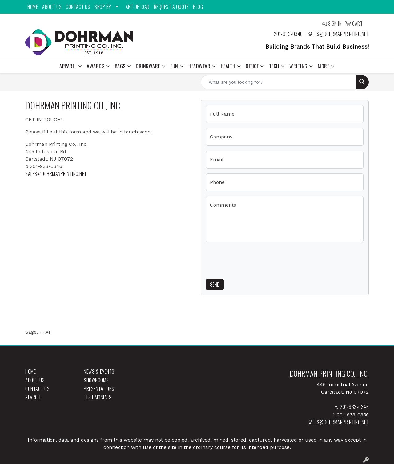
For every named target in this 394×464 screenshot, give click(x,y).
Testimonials (97, 397)
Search (32, 397)
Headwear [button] (199, 66)
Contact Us (78, 6)
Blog (198, 6)
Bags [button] (120, 66)
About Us (52, 6)
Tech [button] (274, 66)
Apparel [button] (68, 66)
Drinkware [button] (148, 66)
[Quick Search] (278, 82)
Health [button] (228, 66)
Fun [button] (174, 66)
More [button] (323, 66)
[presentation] (253, 259)
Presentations (99, 388)
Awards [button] (95, 66)
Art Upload (138, 6)
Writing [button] (298, 66)
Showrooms (96, 380)
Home (32, 6)
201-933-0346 (288, 34)
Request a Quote (171, 6)
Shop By (102, 6)
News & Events (99, 371)
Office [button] (252, 66)
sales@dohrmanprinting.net (338, 34)
